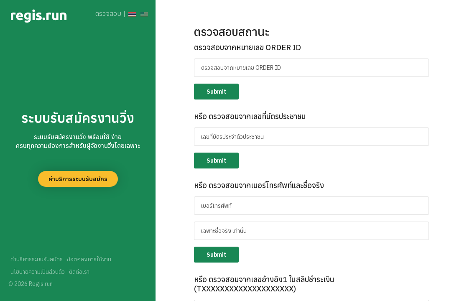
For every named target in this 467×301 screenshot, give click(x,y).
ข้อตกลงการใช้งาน (89, 259)
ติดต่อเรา (79, 271)
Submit (216, 91)
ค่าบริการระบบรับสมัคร (77, 179)
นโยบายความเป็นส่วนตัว (37, 271)
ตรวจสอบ (108, 13)
